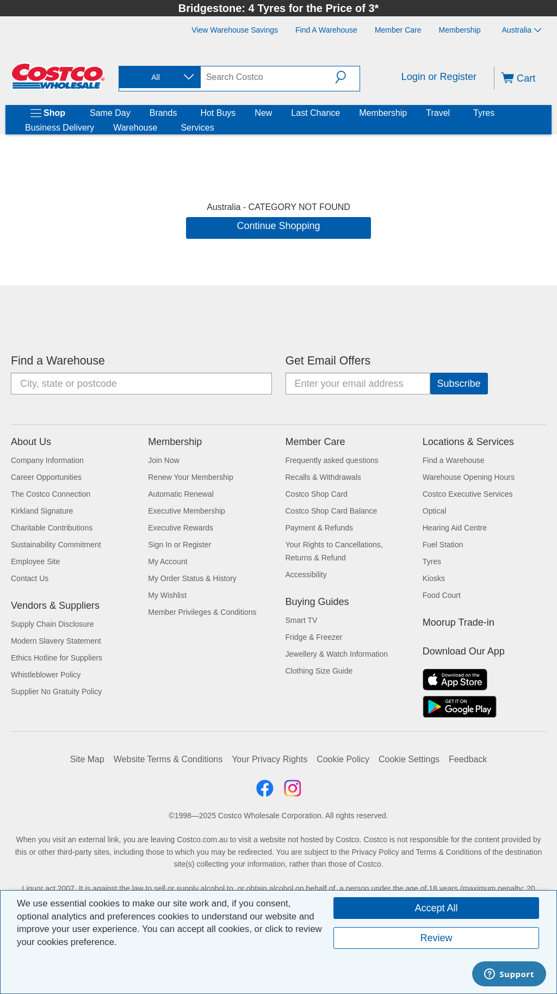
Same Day (110, 113)
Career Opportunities (46, 477)
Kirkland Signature (42, 511)
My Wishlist (167, 595)
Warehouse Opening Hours (469, 477)
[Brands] (179, 113)
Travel (438, 113)
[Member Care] (398, 29)
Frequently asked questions (332, 460)
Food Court (442, 595)
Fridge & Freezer (314, 637)
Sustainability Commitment (56, 544)
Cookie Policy (343, 759)
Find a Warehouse (58, 360)
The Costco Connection (50, 494)
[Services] (216, 127)
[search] (268, 77)
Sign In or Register (179, 544)
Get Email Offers (328, 360)
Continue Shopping (278, 225)
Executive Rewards (180, 527)
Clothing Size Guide (319, 670)
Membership (383, 113)
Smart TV (302, 620)
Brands (163, 113)
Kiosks (434, 578)
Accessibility (306, 574)
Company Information (47, 460)
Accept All (435, 908)
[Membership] (460, 29)
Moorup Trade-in (458, 622)
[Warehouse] (159, 127)
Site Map (87, 759)
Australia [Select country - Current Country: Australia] (521, 30)
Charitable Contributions (51, 527)
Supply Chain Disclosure (52, 624)
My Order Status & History (192, 578)
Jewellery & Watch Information (337, 654)
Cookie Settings (409, 759)
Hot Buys (218, 113)
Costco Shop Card (317, 494)
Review (436, 938)
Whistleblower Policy (46, 674)
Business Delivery (59, 127)
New (263, 113)
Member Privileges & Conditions (202, 612)
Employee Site (35, 561)
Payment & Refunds (320, 527)
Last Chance (315, 113)
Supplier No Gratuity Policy (56, 691)
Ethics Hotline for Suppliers (56, 657)
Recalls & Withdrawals (323, 477)
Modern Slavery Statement (56, 641)
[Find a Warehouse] (326, 29)
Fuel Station (443, 544)
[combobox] (159, 77)
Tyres (483, 113)
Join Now (164, 460)
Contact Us (29, 578)
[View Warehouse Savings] (234, 29)
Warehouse (135, 127)
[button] (347, 77)
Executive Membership (186, 511)
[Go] (459, 383)
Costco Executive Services (468, 494)
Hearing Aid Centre (455, 527)
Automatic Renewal (181, 494)
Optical (435, 511)
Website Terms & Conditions (168, 759)
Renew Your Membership (190, 477)
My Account (167, 561)
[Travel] (452, 113)
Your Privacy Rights (269, 759)
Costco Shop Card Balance (331, 511)
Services (197, 127)
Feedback (468, 759)
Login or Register (439, 76)
